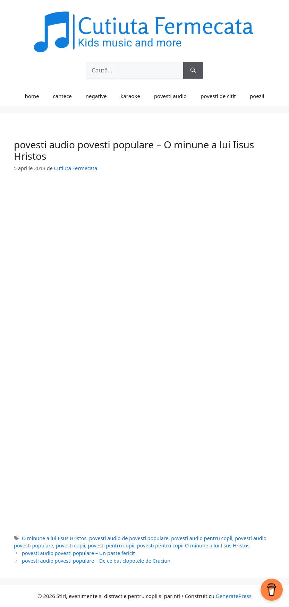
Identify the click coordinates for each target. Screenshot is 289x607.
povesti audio (170, 96)
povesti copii (70, 545)
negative (96, 96)
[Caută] (193, 70)
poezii (257, 96)
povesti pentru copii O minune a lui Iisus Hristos (193, 545)
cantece (62, 96)
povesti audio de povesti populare (129, 538)
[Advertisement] (144, 232)
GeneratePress (234, 595)
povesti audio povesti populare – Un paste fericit (78, 553)
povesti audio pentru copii (201, 538)
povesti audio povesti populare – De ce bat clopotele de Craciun (96, 560)
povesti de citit (218, 96)
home (32, 96)
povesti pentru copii (111, 545)
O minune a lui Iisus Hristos (54, 538)
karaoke (130, 96)
